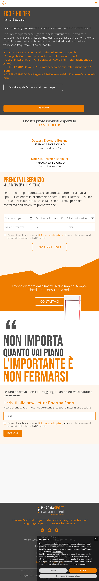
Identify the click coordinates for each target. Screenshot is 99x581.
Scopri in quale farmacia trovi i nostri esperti (33, 90)
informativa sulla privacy (51, 280)
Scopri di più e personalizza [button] (68, 576)
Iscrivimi (13, 481)
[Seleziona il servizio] (80, 263)
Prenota (25, 110)
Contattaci (49, 347)
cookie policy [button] (58, 552)
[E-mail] (80, 272)
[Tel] (49, 272)
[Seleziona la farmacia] (49, 263)
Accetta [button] (83, 570)
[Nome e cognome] (19, 272)
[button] (96, 539)
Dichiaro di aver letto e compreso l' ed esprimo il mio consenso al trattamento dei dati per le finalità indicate (49, 281)
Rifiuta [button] (53, 570)
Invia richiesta (49, 292)
